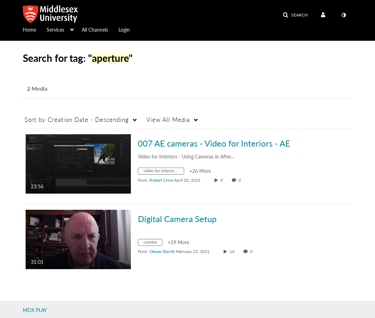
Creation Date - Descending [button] (77, 119)
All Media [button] (168, 119)
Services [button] (55, 30)
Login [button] (124, 30)
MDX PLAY (35, 310)
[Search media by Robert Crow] (161, 180)
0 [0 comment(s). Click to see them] (241, 180)
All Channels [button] (95, 30)
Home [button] (29, 30)
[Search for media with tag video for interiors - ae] (163, 172)
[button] (295, 15)
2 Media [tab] (37, 88)
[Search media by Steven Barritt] (162, 251)
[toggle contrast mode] (344, 15)
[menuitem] (35, 29)
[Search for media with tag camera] (153, 243)
